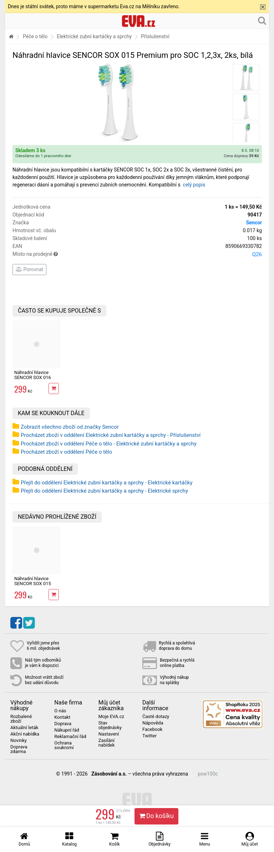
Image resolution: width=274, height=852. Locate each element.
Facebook (152, 729)
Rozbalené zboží (21, 719)
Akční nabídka (24, 734)
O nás (60, 710)
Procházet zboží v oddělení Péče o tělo (66, 452)
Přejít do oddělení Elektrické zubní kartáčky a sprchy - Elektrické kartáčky (107, 482)
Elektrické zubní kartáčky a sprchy (94, 36)
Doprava (62, 723)
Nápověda (152, 723)
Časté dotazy (155, 716)
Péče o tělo (35, 36)
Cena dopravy (241, 156)
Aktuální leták (24, 727)
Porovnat (29, 269)
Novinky (18, 740)
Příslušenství (155, 36)
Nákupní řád (66, 730)
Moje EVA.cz (111, 716)
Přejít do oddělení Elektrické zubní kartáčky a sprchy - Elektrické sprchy (104, 491)
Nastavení (108, 734)
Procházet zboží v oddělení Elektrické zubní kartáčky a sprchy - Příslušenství (111, 435)
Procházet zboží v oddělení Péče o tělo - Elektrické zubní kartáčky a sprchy (109, 443)
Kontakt (62, 717)
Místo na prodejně (137, 254)
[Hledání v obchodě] (262, 20)
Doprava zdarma (18, 749)
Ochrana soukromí (63, 745)
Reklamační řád (70, 736)
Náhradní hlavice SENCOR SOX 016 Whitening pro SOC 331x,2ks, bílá (33, 380)
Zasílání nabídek (106, 743)
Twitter (149, 735)
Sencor (254, 222)
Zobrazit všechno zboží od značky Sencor (70, 427)
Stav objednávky (110, 725)
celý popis (194, 185)
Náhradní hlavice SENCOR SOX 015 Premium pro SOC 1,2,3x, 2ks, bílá (32, 586)
